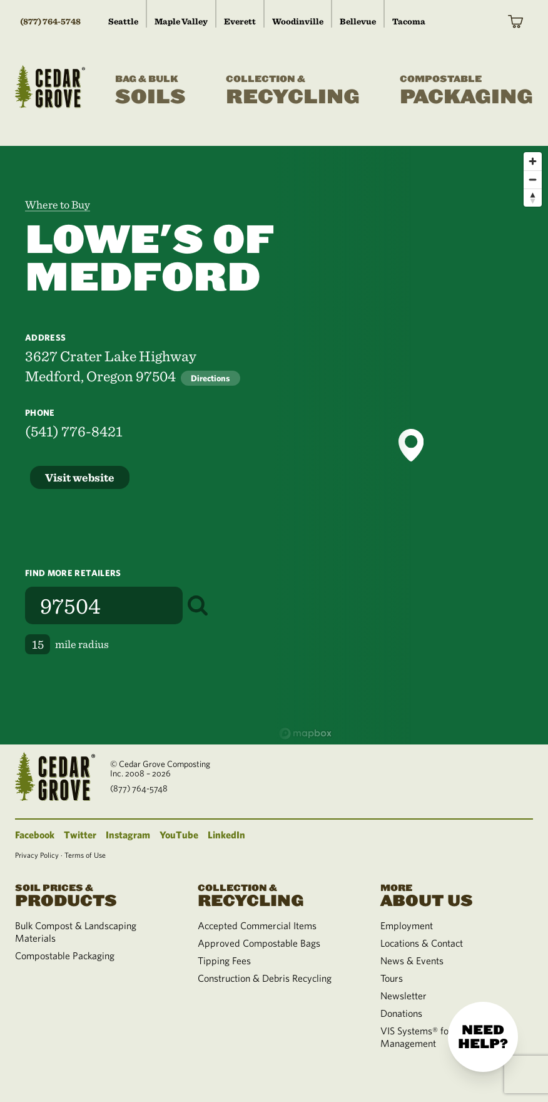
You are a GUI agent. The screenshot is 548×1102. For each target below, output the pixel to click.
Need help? (483, 1036)
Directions (210, 378)
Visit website (79, 477)
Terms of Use (85, 854)
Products (91, 894)
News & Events (412, 960)
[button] (411, 445)
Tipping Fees (224, 960)
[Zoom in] (533, 161)
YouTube (179, 834)
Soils (150, 90)
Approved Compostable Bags (259, 943)
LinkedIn (226, 834)
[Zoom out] (533, 179)
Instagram (128, 834)
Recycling (293, 90)
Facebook (34, 834)
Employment (406, 925)
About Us (456, 894)
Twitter (80, 834)
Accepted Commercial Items (257, 925)
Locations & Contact (421, 943)
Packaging (466, 90)
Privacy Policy (37, 854)
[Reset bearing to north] (533, 197)
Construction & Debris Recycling (265, 978)
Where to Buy (57, 204)
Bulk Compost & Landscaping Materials (75, 932)
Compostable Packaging (64, 955)
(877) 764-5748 (50, 21)
